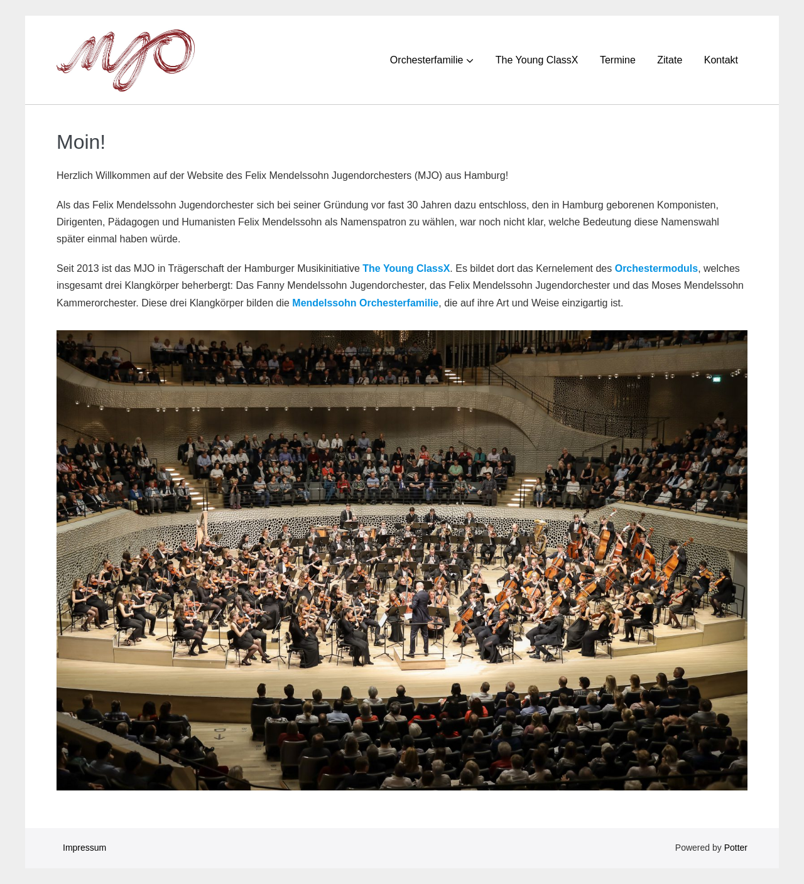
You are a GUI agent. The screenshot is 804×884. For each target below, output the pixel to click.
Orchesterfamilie (426, 60)
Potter (735, 848)
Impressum (84, 848)
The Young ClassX (537, 60)
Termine (618, 60)
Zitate (669, 60)
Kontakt (721, 60)
